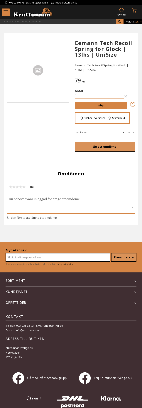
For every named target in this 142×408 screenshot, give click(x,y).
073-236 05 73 (16, 2)
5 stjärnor (24, 187)
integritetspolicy (65, 264)
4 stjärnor (20, 187)
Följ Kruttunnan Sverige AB (105, 378)
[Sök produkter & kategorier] (58, 21)
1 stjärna (10, 187)
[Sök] (120, 21)
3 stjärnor (17, 187)
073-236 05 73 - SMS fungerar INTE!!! (39, 325)
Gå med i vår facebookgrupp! (39, 378)
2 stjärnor (14, 187)
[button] (6, 12)
